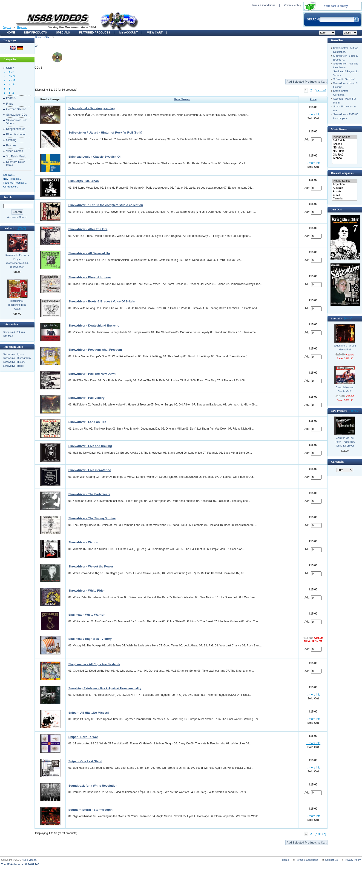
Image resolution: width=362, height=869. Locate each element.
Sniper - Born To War (83, 737)
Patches (11, 145)
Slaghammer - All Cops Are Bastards (94, 664)
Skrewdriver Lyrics (13, 354)
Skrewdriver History (14, 361)
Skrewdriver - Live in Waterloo (89, 470)
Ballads (344, 144)
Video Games (14, 151)
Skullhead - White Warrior (86, 614)
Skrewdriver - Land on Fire (87, 422)
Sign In (7, 27)
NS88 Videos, (30, 859)
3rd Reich (344, 140)
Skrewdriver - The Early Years (89, 494)
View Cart (154, 32)
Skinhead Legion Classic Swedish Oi (94, 156)
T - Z (10, 92)
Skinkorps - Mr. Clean (83, 181)
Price (313, 99)
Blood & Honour (16, 134)
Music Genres (339, 129)
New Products (35, 32)
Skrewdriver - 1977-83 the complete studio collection (105, 205)
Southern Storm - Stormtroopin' (90, 809)
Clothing (11, 140)
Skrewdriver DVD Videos (16, 122)
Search (7, 197)
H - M (11, 80)
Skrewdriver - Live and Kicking (90, 446)
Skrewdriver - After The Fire (87, 229)
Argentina (344, 184)
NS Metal (344, 147)
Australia (344, 188)
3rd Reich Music (16, 156)
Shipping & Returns (14, 332)
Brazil (344, 195)
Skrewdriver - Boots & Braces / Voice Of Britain (101, 301)
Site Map (8, 336)
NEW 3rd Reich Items (15, 163)
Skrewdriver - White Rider (86, 590)
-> (10, 68)
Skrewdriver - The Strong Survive (91, 518)
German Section (16, 109)
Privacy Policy (292, 5)
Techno (344, 158)
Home (11, 32)
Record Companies (342, 173)
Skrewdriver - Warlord (83, 542)
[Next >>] (320, 90)
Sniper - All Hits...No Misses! (88, 712)
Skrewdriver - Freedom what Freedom (95, 349)
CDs (46, 37)
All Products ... (11, 186)
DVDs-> (11, 98)
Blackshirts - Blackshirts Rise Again (17, 304)
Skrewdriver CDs (16, 114)
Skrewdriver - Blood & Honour (89, 277)
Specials (63, 32)
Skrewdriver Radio (13, 365)
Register (22, 27)
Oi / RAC (344, 154)
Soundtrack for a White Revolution (92, 785)
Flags (9, 103)
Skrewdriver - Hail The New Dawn (91, 373)
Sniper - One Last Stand (85, 761)
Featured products (94, 32)
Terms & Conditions (263, 5)
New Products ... (12, 178)
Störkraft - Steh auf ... (345, 79)
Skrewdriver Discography (17, 358)
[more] (21, 228)
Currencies (337, 461)
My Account (128, 32)
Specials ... (9, 174)
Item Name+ (182, 99)
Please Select (344, 137)
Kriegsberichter (15, 129)
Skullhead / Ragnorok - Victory (90, 638)
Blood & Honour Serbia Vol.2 (345, 389)
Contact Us (331, 859)
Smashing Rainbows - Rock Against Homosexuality (104, 688)
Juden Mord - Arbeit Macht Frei (345, 347)
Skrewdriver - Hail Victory (86, 398)
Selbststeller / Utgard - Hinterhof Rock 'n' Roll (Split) (105, 132)
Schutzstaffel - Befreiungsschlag (91, 108)
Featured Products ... (15, 182)
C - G (11, 76)
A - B (10, 72)
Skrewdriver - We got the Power (90, 566)
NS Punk (344, 151)
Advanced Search (17, 217)
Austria (344, 191)
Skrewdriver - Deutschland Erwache (93, 325)
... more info (313, 114)
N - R (11, 84)
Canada (344, 198)
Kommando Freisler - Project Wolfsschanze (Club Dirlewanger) (17, 261)
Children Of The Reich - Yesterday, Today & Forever (345, 441)
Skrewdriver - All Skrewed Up (89, 253)
